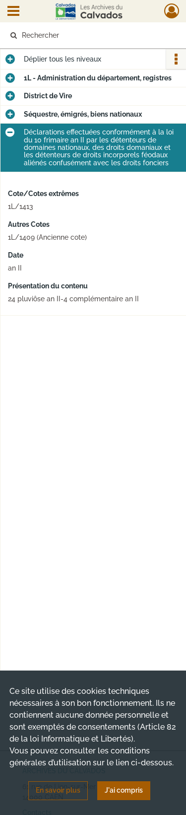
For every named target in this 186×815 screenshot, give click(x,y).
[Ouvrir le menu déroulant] (13, 12)
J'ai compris (124, 790)
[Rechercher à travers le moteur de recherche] (92, 35)
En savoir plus (58, 790)
